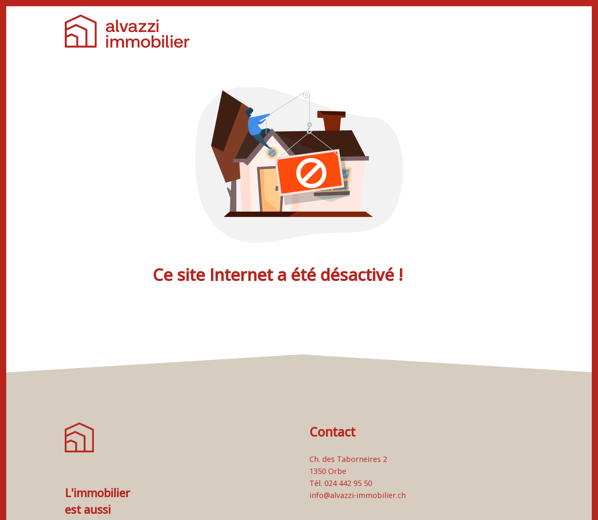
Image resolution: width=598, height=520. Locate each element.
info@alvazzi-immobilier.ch (357, 495)
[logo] (127, 31)
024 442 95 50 (348, 483)
